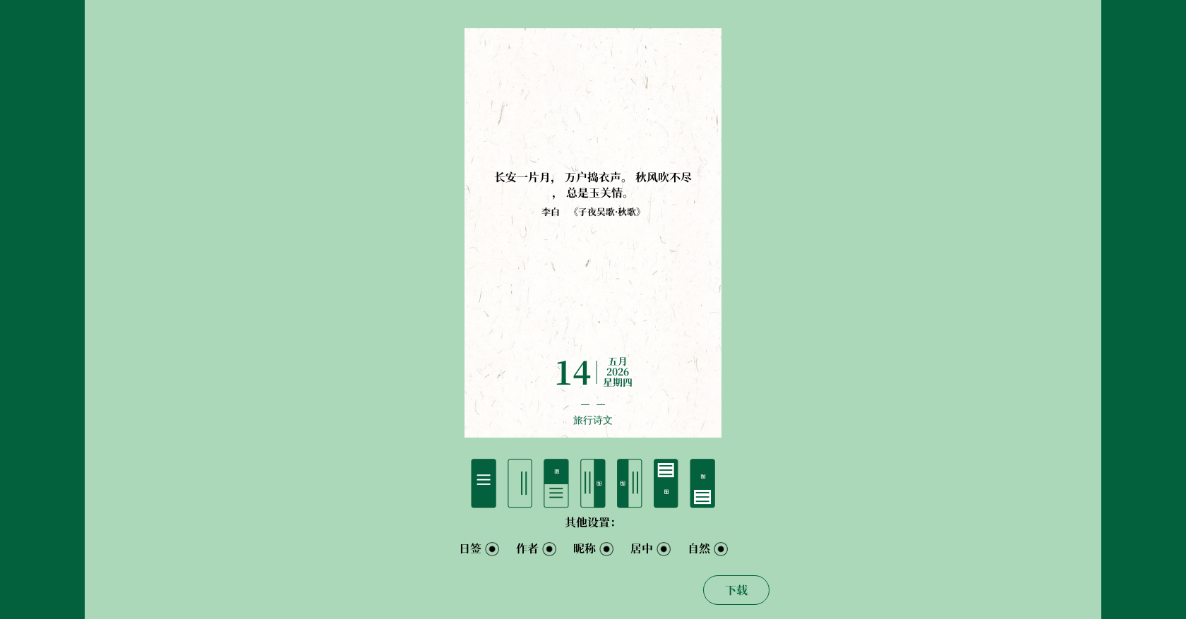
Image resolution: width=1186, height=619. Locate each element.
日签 (470, 548)
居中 (641, 548)
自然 (699, 548)
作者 (527, 548)
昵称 (584, 548)
